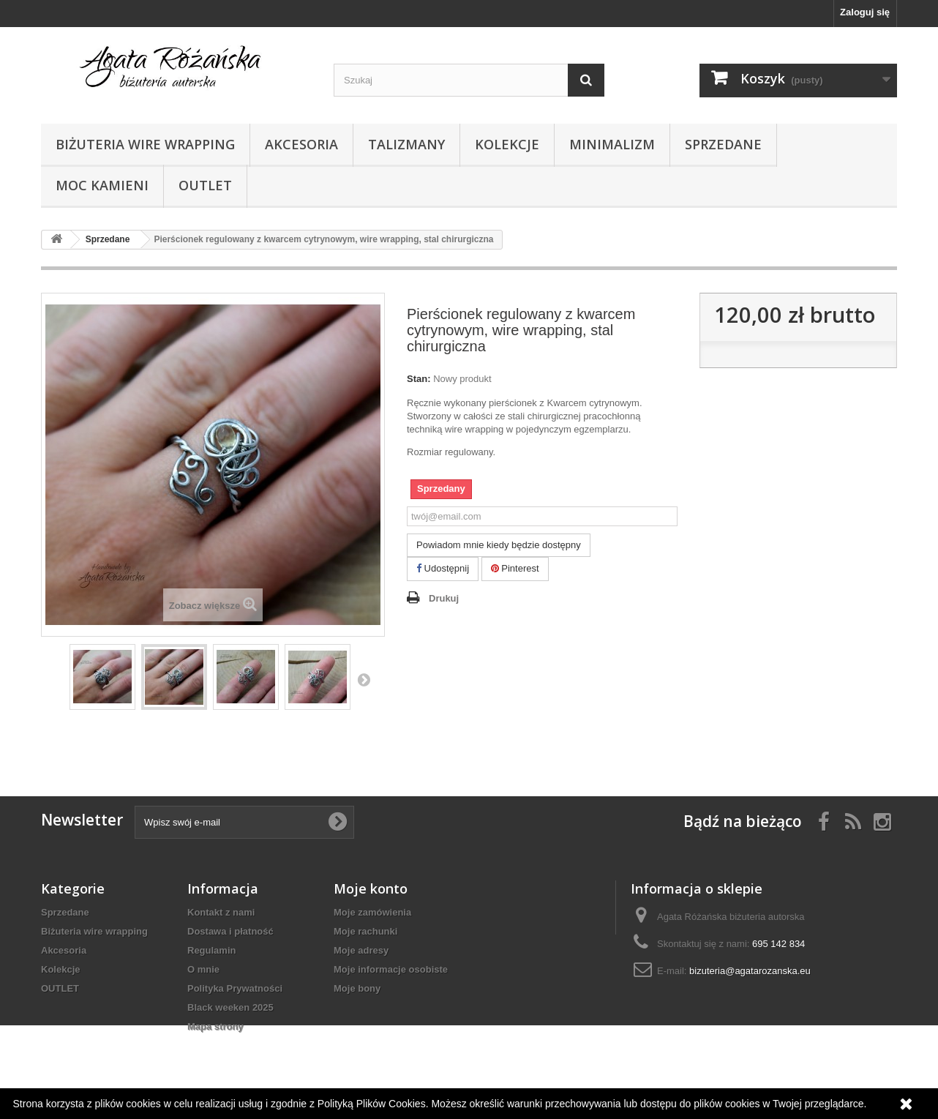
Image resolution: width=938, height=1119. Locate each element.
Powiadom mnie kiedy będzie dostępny (498, 544)
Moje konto (371, 888)
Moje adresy (361, 950)
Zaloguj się (865, 12)
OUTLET (205, 185)
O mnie (203, 969)
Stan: (419, 378)
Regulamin (211, 950)
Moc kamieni (102, 185)
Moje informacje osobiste (391, 969)
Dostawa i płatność (230, 931)
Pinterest (515, 568)
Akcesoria (301, 144)
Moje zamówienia (372, 912)
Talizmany (406, 144)
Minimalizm (612, 144)
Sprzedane (723, 144)
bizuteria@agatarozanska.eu (750, 970)
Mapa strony (215, 1026)
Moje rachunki (365, 931)
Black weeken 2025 (230, 1007)
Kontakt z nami (221, 912)
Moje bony (357, 988)
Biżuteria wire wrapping (145, 144)
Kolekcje (507, 144)
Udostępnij (442, 568)
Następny (363, 679)
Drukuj (444, 598)
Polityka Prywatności (234, 988)
